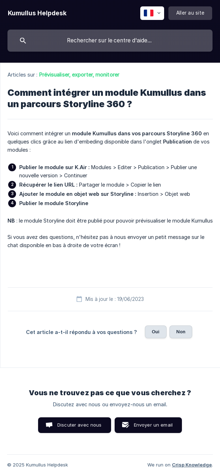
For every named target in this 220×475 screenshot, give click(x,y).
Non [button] (180, 331)
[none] (37, 13)
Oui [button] (155, 331)
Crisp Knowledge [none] (192, 465)
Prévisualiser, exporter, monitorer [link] (79, 75)
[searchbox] (110, 41)
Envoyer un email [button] (153, 425)
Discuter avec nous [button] (79, 425)
